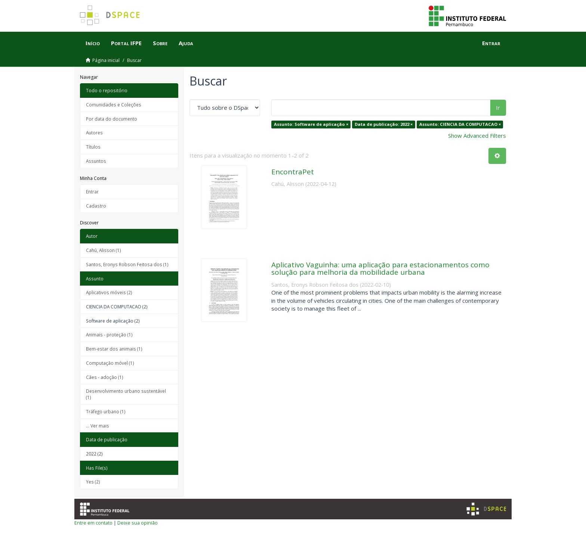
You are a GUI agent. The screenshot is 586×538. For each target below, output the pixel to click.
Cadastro (96, 206)
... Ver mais (97, 426)
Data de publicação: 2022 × (384, 124)
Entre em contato (93, 522)
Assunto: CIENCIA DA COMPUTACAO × (460, 124)
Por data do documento (111, 119)
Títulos (93, 147)
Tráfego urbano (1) (106, 411)
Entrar (92, 192)
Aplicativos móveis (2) (109, 292)
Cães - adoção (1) (104, 377)
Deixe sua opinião (137, 522)
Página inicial (106, 60)
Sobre (160, 43)
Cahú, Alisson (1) (103, 250)
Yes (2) (93, 482)
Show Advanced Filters (477, 135)
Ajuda (186, 43)
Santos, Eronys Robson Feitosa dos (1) (127, 264)
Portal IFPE (126, 43)
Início (93, 43)
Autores (94, 133)
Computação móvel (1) (110, 363)
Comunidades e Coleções (113, 105)
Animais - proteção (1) (109, 335)
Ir (498, 107)
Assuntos (96, 161)
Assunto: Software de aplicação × (311, 124)
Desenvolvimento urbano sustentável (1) (126, 394)
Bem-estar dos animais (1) (114, 349)
